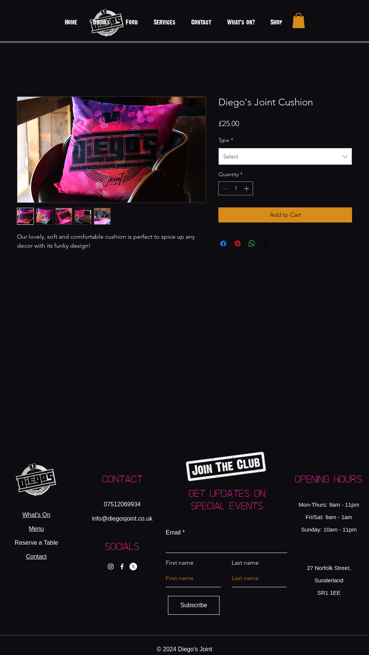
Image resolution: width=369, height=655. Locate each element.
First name (180, 563)
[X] (133, 566)
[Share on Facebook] (223, 243)
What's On (36, 515)
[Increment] (247, 188)
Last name (245, 563)
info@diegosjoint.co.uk (122, 518)
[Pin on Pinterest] (237, 243)
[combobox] (285, 156)
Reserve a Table (36, 542)
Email (173, 533)
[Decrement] (224, 188)
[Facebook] (122, 566)
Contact (36, 556)
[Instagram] (110, 566)
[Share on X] (266, 243)
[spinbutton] (235, 188)
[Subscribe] (194, 605)
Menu (36, 529)
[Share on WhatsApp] (251, 243)
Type (225, 140)
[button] (298, 20)
